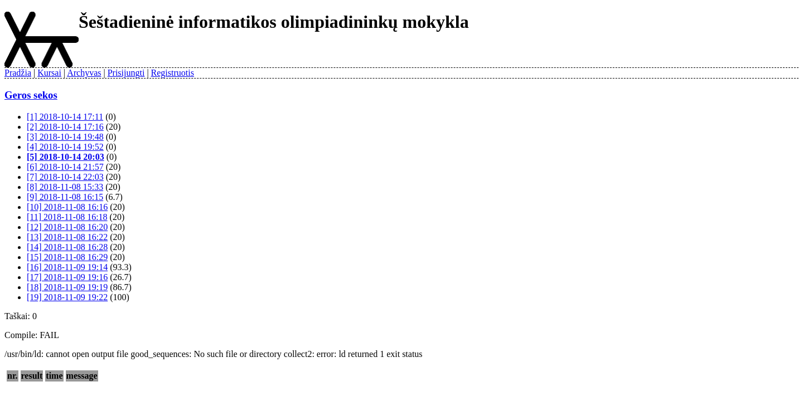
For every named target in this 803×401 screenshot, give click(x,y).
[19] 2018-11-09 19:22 (67, 297)
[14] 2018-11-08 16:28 (67, 247)
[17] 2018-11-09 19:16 (67, 277)
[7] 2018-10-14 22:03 (65, 177)
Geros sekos (30, 95)
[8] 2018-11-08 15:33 (65, 187)
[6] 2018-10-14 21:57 (65, 167)
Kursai (49, 72)
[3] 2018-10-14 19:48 (65, 136)
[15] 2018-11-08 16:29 (67, 257)
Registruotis (172, 72)
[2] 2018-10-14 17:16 (65, 126)
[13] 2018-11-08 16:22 (67, 237)
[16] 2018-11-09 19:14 (67, 267)
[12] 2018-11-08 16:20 (67, 227)
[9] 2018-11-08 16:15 (65, 197)
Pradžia (17, 72)
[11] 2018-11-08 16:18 (67, 217)
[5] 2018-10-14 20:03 (65, 157)
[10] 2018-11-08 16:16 (67, 207)
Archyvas (84, 72)
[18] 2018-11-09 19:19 (67, 287)
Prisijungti (126, 72)
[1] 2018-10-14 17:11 (65, 116)
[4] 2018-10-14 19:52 (65, 146)
